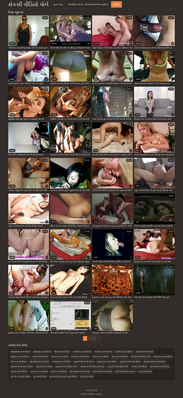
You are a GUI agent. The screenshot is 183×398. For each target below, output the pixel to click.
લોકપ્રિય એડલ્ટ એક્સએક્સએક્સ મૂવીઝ (88, 4)
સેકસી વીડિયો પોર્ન (28, 4)
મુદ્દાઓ (116, 4)
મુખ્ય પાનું (58, 4)
